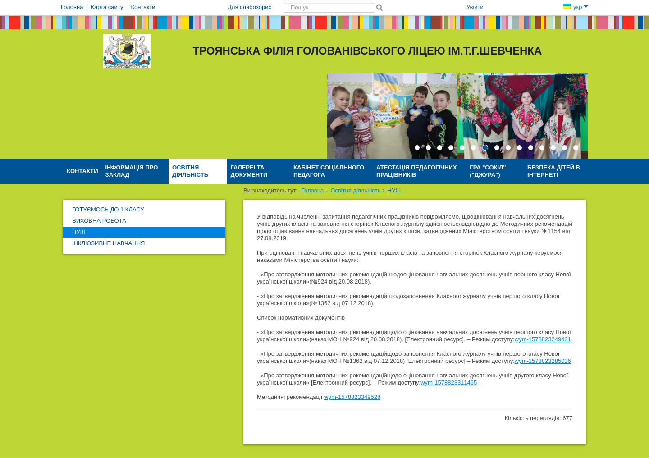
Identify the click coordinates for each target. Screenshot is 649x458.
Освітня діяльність (190, 171)
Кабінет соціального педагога (328, 171)
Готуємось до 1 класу (108, 209)
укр (575, 7)
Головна (313, 190)
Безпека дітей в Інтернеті (553, 171)
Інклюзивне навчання (108, 243)
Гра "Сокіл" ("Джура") (488, 171)
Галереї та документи (248, 171)
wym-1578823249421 (543, 339)
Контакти (82, 171)
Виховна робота (99, 220)
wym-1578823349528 (352, 397)
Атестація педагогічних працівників (416, 171)
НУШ (79, 232)
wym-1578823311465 (448, 382)
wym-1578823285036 (543, 360)
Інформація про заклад (131, 171)
